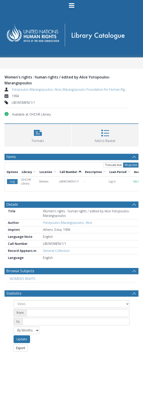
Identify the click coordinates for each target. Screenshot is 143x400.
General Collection (56, 251)
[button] (38, 134)
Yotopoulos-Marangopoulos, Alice (36, 89)
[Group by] (71, 304)
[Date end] (75, 321)
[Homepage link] (71, 33)
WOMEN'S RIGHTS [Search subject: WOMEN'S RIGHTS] (22, 279)
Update (21, 339)
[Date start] (77, 313)
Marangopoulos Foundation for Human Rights (96, 89)
